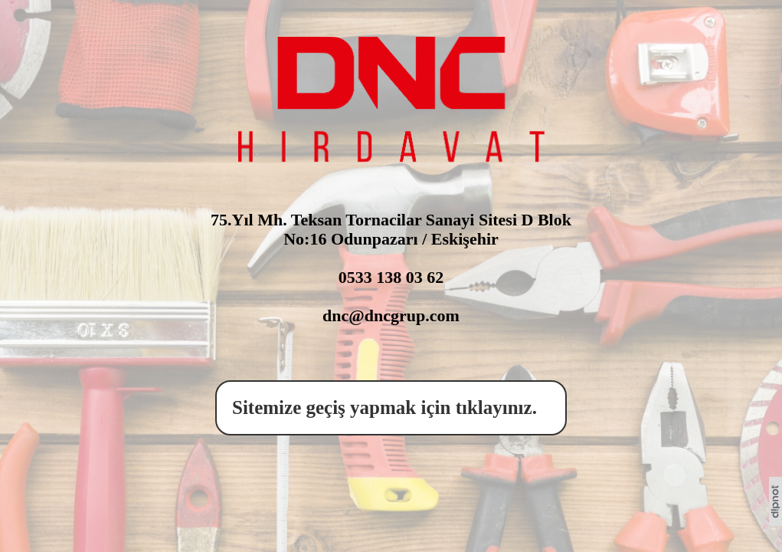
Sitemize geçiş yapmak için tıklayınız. (389, 407)
